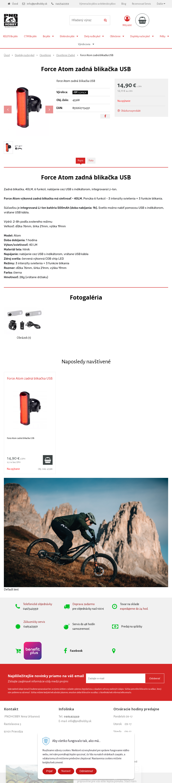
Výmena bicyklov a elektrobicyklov (97, 4)
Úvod (15, 4)
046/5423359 (62, 4)
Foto (91, 160)
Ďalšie (161, 3)
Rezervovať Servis (141, 4)
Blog (123, 4)
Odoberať (154, 678)
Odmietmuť (86, 771)
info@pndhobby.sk (37, 4)
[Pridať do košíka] (48, 460)
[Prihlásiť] (127, 21)
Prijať (49, 771)
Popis (80, 160)
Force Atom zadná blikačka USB (30, 378)
